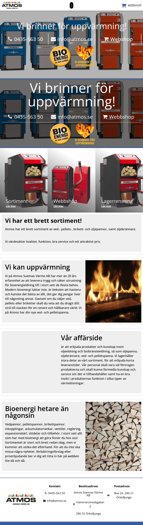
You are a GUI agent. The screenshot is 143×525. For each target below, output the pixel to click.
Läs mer (11, 206)
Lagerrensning (117, 201)
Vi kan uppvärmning (37, 267)
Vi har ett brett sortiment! (43, 220)
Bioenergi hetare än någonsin (37, 412)
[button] (71, 5)
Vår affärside (81, 337)
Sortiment (17, 201)
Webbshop (65, 201)
